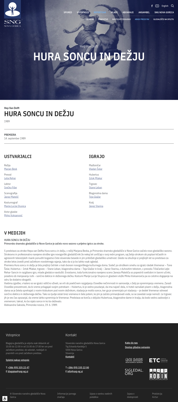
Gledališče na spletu (163, 19)
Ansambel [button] (144, 12)
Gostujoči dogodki (121, 19)
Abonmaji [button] (128, 12)
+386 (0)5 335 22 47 (18, 367)
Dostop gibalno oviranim (137, 347)
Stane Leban (95, 187)
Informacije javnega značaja (66, 395)
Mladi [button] (114, 12)
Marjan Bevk (10, 169)
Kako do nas (131, 342)
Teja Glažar (95, 196)
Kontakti (69, 356)
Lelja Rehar (10, 178)
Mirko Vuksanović (13, 215)
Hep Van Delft (11, 108)
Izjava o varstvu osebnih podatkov (101, 395)
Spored (68, 12)
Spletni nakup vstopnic (17, 360)
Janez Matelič (11, 196)
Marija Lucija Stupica (15, 206)
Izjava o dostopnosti (132, 395)
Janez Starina (96, 206)
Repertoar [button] (100, 12)
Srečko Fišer (10, 187)
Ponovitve (103, 19)
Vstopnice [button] (83, 12)
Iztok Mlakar (95, 178)
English (165, 6)
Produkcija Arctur (157, 395)
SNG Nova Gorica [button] (164, 12)
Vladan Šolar (95, 169)
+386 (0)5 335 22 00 (78, 367)
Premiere (89, 19)
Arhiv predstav (142, 19)
